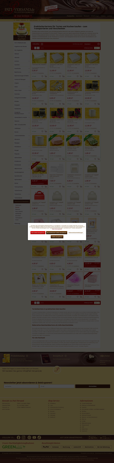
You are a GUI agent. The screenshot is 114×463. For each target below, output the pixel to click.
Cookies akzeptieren (57, 236)
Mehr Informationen (57, 229)
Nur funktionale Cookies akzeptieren (56, 232)
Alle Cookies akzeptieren (37, 232)
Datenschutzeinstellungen (76, 232)
